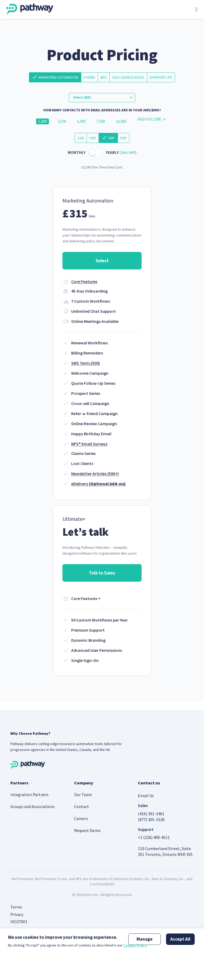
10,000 (121, 121)
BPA (104, 77)
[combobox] (102, 97)
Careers (81, 818)
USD (93, 138)
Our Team (83, 794)
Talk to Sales (102, 573)
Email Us (146, 795)
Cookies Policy (135, 945)
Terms (16, 907)
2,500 (62, 121)
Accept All (180, 939)
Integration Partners (29, 794)
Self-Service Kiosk (128, 77)
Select (102, 261)
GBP (111, 138)
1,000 (42, 121)
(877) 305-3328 (151, 819)
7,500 (100, 121)
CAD (81, 138)
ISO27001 (18, 921)
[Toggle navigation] (196, 9)
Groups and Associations (32, 806)
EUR (123, 138)
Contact (81, 806)
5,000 (81, 121)
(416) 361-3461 (151, 813)
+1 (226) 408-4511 (154, 837)
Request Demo (87, 830)
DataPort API (161, 77)
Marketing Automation (58, 77)
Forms (89, 77)
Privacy (16, 914)
